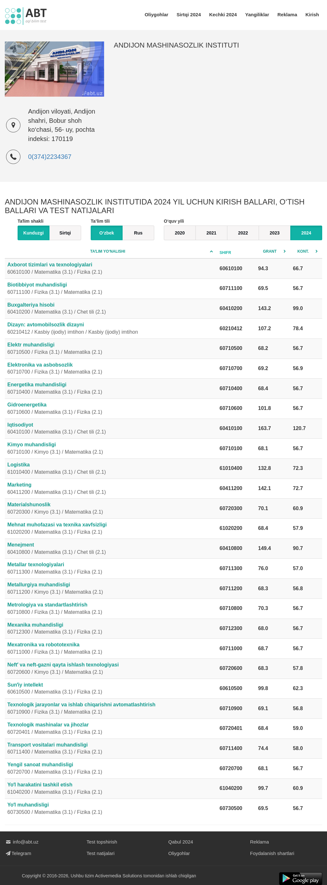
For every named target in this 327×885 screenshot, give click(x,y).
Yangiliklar (257, 14)
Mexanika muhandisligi (111, 629)
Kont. (303, 251)
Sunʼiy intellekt (111, 689)
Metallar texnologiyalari (111, 569)
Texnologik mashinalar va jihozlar (111, 729)
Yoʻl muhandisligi (111, 809)
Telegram (18, 853)
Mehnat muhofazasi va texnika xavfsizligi (111, 529)
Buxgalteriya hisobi (111, 309)
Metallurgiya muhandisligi (111, 589)
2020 (180, 232)
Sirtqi (65, 232)
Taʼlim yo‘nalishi (107, 251)
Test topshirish (102, 841)
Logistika (111, 469)
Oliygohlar (156, 14)
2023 (274, 232)
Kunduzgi (33, 232)
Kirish (312, 14)
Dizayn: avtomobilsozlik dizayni (111, 329)
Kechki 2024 (223, 14)
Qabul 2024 (180, 841)
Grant (270, 251)
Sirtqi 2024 (189, 14)
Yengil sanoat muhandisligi (111, 769)
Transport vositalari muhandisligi (111, 749)
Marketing (111, 489)
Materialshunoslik (111, 509)
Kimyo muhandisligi (111, 449)
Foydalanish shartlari (272, 853)
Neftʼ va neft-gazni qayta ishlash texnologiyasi (111, 669)
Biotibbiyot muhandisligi (111, 289)
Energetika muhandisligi (111, 389)
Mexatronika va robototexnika (111, 649)
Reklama (287, 14)
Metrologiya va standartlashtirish (111, 609)
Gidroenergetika (111, 409)
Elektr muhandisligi (111, 349)
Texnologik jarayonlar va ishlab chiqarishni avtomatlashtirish (111, 709)
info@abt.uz (21, 841)
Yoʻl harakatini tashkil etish (111, 789)
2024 (306, 232)
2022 (243, 232)
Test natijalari (101, 853)
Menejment (111, 549)
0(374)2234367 (50, 156)
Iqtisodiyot (111, 429)
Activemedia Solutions (118, 875)
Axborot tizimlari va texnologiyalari (111, 269)
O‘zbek (106, 232)
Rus (138, 232)
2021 (211, 232)
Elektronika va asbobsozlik (111, 369)
